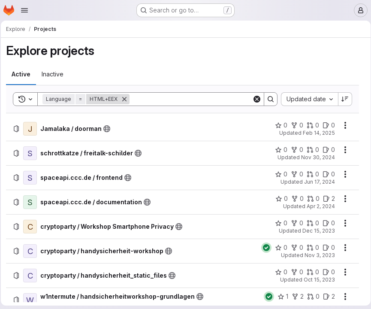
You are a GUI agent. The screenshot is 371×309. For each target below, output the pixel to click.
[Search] (190, 99)
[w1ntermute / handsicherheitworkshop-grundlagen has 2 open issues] (326, 296)
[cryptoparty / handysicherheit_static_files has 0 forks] (294, 272)
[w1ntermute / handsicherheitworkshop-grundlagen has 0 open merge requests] (310, 296)
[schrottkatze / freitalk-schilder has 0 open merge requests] (310, 149)
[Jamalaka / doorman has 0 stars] (278, 125)
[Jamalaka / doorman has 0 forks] (294, 125)
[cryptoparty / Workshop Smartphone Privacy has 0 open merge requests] (310, 223)
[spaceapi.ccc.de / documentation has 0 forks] (294, 198)
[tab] (24, 74)
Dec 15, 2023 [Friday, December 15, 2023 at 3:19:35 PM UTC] (315, 230)
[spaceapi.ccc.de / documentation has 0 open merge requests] (310, 198)
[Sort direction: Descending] (342, 99)
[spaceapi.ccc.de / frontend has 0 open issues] (326, 174)
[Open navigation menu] (24, 10)
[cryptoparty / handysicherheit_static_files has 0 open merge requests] (310, 272)
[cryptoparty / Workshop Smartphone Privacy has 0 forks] (294, 223)
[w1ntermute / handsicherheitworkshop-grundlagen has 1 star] (279, 296)
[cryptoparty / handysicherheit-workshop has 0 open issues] (326, 247)
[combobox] (306, 99)
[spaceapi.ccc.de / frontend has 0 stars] (278, 174)
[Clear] (254, 99)
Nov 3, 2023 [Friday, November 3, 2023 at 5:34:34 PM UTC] (317, 255)
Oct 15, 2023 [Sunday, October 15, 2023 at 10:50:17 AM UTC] (316, 279)
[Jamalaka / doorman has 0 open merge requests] (310, 125)
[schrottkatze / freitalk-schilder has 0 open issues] (326, 149)
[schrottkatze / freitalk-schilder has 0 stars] (278, 149)
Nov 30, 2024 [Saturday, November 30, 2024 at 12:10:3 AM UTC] (315, 157)
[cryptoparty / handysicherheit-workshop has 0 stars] (278, 247)
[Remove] (127, 99)
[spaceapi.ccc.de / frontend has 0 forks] (294, 174)
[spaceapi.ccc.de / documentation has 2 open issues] (326, 198)
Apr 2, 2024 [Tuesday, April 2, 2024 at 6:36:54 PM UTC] (318, 206)
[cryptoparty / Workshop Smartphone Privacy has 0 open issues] (326, 223)
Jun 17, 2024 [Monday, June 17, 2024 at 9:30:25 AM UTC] (316, 182)
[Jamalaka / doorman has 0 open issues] (326, 125)
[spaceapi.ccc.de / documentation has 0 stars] (278, 198)
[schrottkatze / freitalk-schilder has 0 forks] (294, 149)
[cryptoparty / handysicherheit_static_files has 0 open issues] (326, 272)
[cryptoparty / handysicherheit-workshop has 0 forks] (294, 247)
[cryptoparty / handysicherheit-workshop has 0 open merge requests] (310, 247)
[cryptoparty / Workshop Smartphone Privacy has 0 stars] (278, 223)
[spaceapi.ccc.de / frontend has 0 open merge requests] (310, 174)
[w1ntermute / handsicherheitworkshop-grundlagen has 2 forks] (295, 296)
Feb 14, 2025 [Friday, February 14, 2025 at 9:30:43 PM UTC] (316, 133)
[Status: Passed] (263, 247)
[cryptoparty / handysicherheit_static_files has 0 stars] (278, 272)
